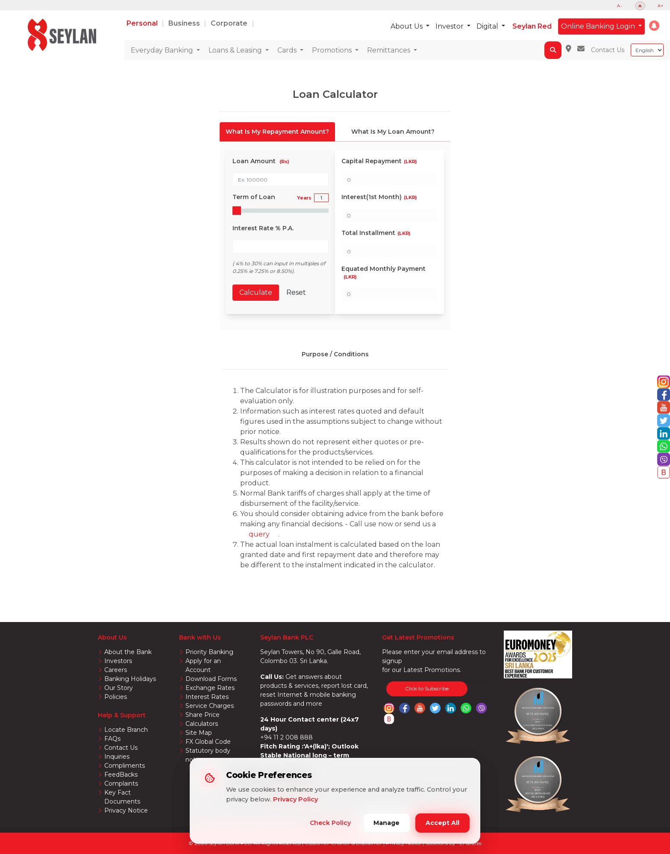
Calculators (201, 724)
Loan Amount (260, 161)
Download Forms (211, 679)
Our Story (118, 688)
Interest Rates (207, 697)
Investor (450, 26)
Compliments (124, 765)
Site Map (198, 733)
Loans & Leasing (236, 50)
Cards (287, 50)
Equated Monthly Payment (383, 272)
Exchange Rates (210, 688)
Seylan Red (532, 26)
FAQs (112, 738)
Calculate (255, 292)
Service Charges (209, 706)
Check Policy (330, 823)
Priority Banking (209, 652)
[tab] (277, 131)
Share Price (202, 715)
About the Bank (128, 652)
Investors (118, 661)
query (259, 534)
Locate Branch (126, 730)
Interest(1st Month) (379, 197)
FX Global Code (208, 741)
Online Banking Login (599, 26)
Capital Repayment (379, 161)
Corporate (230, 23)
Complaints (121, 783)
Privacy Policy (295, 799)
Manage (386, 823)
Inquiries (116, 756)
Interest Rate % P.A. (263, 228)
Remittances (389, 50)
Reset (296, 292)
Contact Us (607, 50)
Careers (115, 670)
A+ (661, 5)
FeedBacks (121, 774)
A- (620, 5)
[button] (654, 25)
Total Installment (376, 233)
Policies (115, 697)
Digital (488, 26)
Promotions (332, 50)
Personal (142, 23)
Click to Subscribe (427, 688)
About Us (407, 26)
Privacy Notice (126, 810)
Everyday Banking (163, 50)
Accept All (442, 823)
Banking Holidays (130, 679)
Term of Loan (271, 197)
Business (185, 23)
